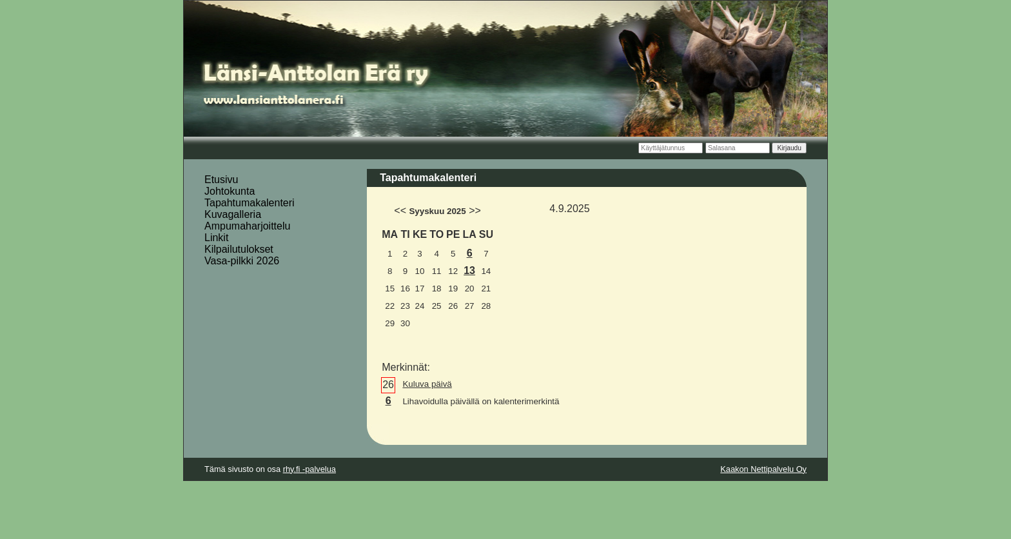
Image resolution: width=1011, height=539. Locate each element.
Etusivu (221, 179)
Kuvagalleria (232, 214)
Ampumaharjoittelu (247, 225)
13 (469, 270)
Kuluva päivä (426, 384)
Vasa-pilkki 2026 (241, 260)
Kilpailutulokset (238, 249)
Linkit (216, 237)
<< (400, 210)
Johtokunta (229, 191)
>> (475, 210)
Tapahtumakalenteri (249, 202)
